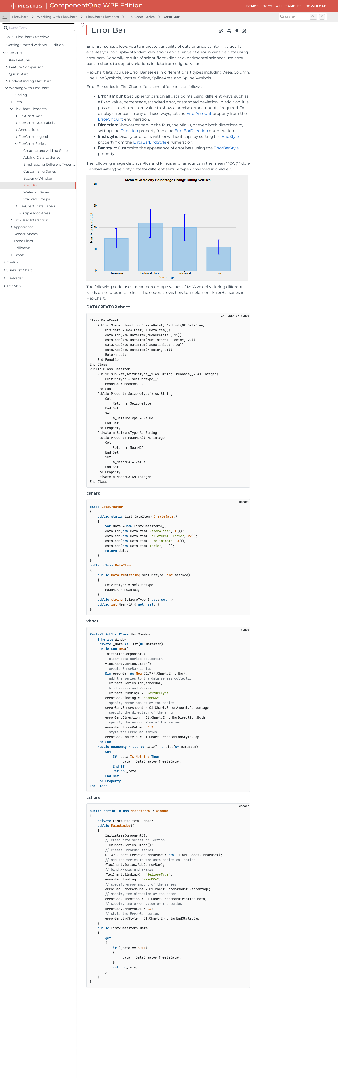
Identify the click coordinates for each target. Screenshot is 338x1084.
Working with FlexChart (57, 17)
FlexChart (20, 17)
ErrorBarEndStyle (149, 142)
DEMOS (252, 6)
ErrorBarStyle (226, 148)
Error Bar (172, 17)
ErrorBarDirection (191, 130)
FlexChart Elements (102, 17)
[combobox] (38, 27)
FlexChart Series (141, 17)
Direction (129, 130)
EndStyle (230, 136)
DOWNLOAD (315, 6)
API (279, 6)
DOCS (267, 6)
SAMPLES (293, 6)
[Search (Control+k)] (303, 16)
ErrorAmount (199, 113)
